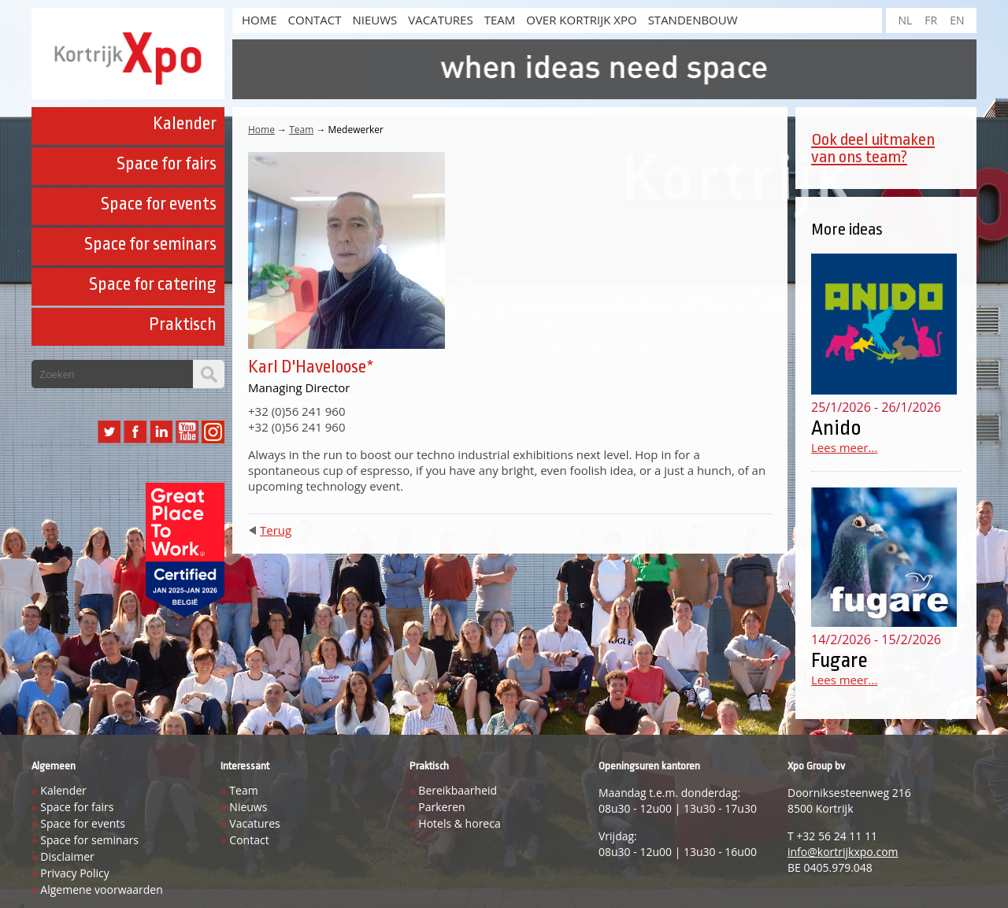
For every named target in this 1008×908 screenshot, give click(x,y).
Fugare (839, 660)
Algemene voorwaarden (101, 889)
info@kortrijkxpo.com (843, 851)
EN (957, 20)
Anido (836, 427)
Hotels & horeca (459, 823)
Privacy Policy (74, 872)
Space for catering (153, 284)
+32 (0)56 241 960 (296, 411)
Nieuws (374, 20)
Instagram (213, 432)
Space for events (159, 204)
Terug (275, 530)
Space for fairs (167, 164)
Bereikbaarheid (457, 790)
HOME (259, 20)
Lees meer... (844, 447)
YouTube (187, 432)
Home (261, 129)
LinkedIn (161, 432)
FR (931, 20)
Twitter (109, 432)
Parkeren (441, 806)
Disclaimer (67, 856)
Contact (315, 20)
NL (905, 20)
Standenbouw (693, 20)
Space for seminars (150, 244)
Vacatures (440, 20)
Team (500, 20)
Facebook (135, 432)
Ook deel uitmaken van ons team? (873, 148)
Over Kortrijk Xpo (581, 20)
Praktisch (183, 324)
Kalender (185, 123)
